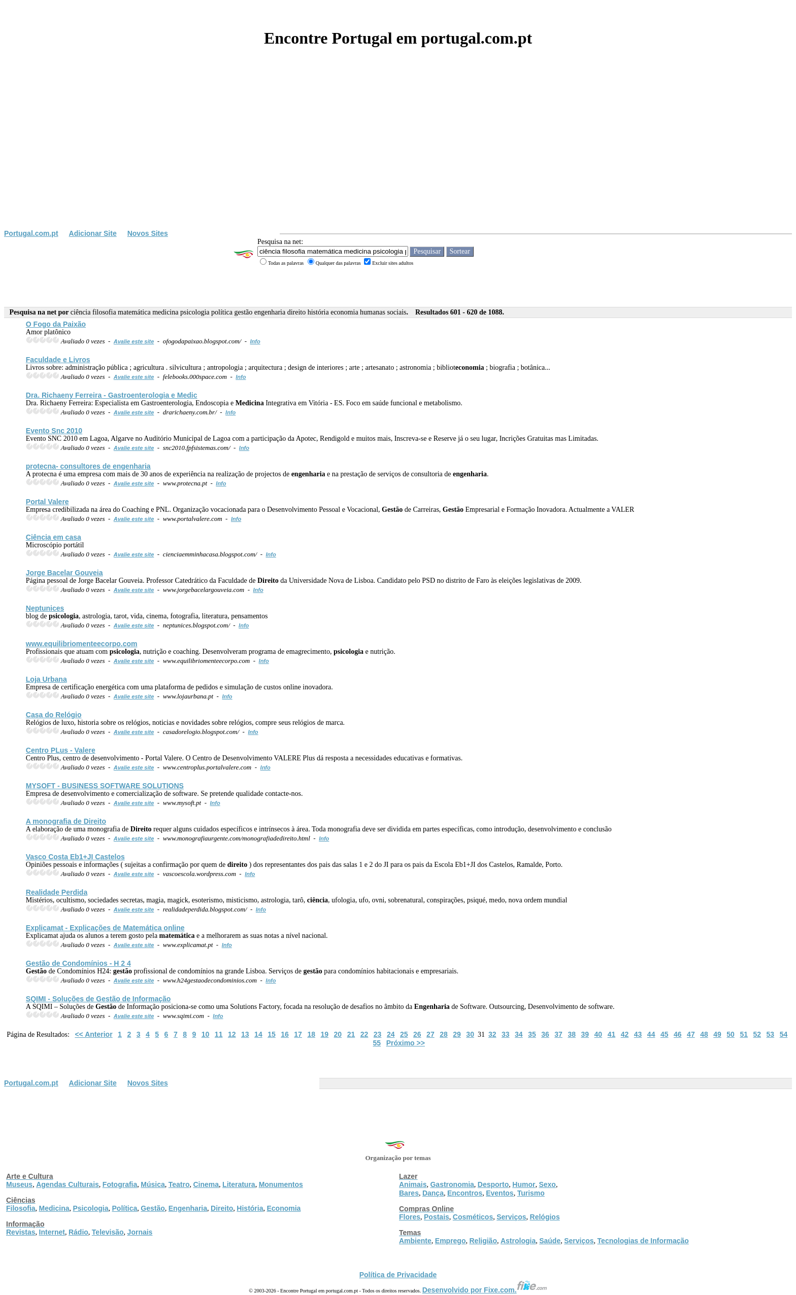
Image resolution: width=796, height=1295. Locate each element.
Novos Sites (147, 233)
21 (351, 1034)
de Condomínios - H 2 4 (78, 963)
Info (255, 341)
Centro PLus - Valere (60, 750)
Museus (19, 1184)
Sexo (547, 1184)
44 (651, 1034)
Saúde (549, 1241)
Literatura (238, 1184)
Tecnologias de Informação (643, 1241)
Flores (409, 1217)
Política (125, 1208)
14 (258, 1034)
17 (298, 1034)
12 (232, 1034)
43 (638, 1034)
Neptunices (45, 608)
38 (572, 1034)
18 (311, 1034)
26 (417, 1034)
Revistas (21, 1232)
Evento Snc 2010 (54, 431)
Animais (412, 1184)
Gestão (152, 1208)
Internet (52, 1232)
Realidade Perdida (56, 892)
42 (625, 1034)
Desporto (493, 1184)
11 (219, 1034)
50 (730, 1034)
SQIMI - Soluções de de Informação (98, 999)
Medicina (54, 1208)
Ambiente (415, 1241)
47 (691, 1034)
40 (598, 1034)
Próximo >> (405, 1043)
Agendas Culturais (67, 1184)
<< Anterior (93, 1034)
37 (558, 1034)
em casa (53, 537)
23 (378, 1034)
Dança (433, 1193)
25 (404, 1034)
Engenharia (188, 1208)
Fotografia (120, 1184)
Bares (409, 1193)
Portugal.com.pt (31, 233)
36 (545, 1034)
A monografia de (66, 821)
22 (364, 1034)
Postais (436, 1217)
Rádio (78, 1232)
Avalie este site (134, 341)
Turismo (531, 1193)
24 (391, 1034)
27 (430, 1034)
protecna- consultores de (88, 466)
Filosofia (21, 1208)
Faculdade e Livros (58, 360)
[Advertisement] (398, 153)
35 (532, 1034)
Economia (284, 1208)
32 (492, 1034)
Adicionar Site (93, 233)
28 (444, 1034)
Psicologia (90, 1208)
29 (457, 1034)
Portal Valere (47, 502)
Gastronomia (452, 1184)
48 (704, 1034)
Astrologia (518, 1241)
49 (717, 1034)
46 (678, 1034)
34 (519, 1034)
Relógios (545, 1217)
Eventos (499, 1193)
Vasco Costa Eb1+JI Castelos (75, 857)
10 (206, 1034)
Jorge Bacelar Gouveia (64, 573)
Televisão (108, 1232)
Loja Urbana (46, 679)
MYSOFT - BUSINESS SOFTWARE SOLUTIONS (105, 786)
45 (664, 1034)
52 (757, 1034)
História (250, 1208)
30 (470, 1034)
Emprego (450, 1241)
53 (771, 1034)
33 (506, 1034)
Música (152, 1184)
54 (784, 1034)
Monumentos (281, 1184)
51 (744, 1034)
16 (285, 1034)
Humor (523, 1184)
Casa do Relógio (54, 715)
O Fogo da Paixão (56, 324)
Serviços (511, 1217)
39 (585, 1034)
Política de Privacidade (398, 1275)
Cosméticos (473, 1217)
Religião (482, 1241)
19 (324, 1034)
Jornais (140, 1232)
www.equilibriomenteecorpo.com (82, 644)
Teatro (179, 1184)
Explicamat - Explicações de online (105, 928)
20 (338, 1034)
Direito (222, 1208)
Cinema (206, 1184)
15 (272, 1034)
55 (377, 1043)
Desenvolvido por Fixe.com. (484, 1290)
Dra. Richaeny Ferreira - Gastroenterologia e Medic (111, 395)
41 (612, 1034)
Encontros (464, 1193)
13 (245, 1034)
